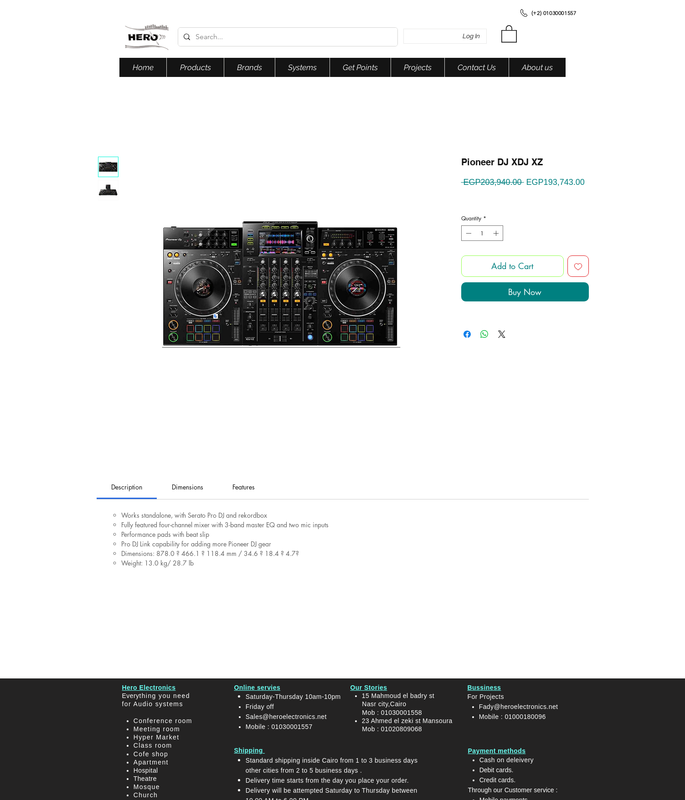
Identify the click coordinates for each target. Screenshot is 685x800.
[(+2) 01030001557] (547, 13)
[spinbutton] (482, 233)
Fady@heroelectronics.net (518, 706)
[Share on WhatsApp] (484, 334)
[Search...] (287, 37)
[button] (509, 33)
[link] (126, 487)
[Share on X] (501, 334)
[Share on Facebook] (467, 334)
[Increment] (497, 233)
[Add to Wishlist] (578, 266)
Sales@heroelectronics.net (286, 716)
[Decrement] (468, 233)
